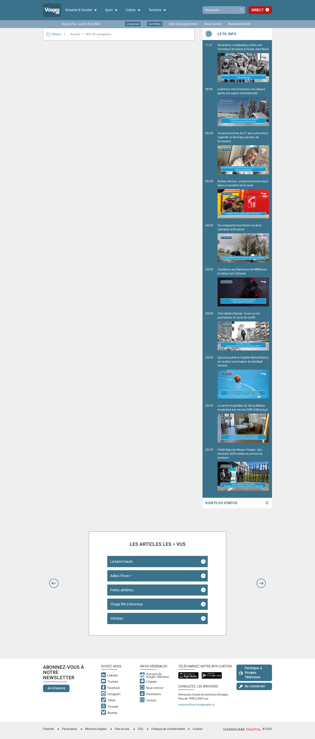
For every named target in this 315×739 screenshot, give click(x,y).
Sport (111, 10)
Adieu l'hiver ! (120, 576)
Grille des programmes (183, 24)
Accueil (75, 34)
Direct (258, 10)
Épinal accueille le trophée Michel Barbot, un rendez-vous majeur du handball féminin (243, 377)
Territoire (157, 10)
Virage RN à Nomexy (126, 604)
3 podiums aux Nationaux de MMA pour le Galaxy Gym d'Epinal (243, 287)
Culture (133, 10)
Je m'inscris (56, 688)
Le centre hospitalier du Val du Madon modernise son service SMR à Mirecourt (243, 423)
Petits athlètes (122, 590)
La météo (155, 24)
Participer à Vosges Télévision (250, 672)
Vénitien (116, 618)
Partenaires (69, 729)
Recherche (241, 10)
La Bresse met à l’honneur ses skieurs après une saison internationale (243, 107)
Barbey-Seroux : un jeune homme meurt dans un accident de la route (243, 199)
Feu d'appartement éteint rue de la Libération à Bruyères (243, 243)
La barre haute (121, 561)
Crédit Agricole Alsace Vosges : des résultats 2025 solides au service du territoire (243, 469)
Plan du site (122, 729)
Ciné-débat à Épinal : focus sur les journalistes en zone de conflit (243, 331)
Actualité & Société (81, 10)
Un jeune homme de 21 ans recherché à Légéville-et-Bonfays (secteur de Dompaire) (243, 153)
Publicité (48, 729)
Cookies (198, 729)
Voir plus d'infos (221, 503)
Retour (53, 34)
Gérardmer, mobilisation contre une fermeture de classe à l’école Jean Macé (243, 62)
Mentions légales (96, 729)
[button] (54, 583)
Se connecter (252, 686)
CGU (140, 729)
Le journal (133, 24)
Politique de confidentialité (168, 729)
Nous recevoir (213, 24)
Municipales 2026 (239, 24)
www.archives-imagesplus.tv (196, 704)
